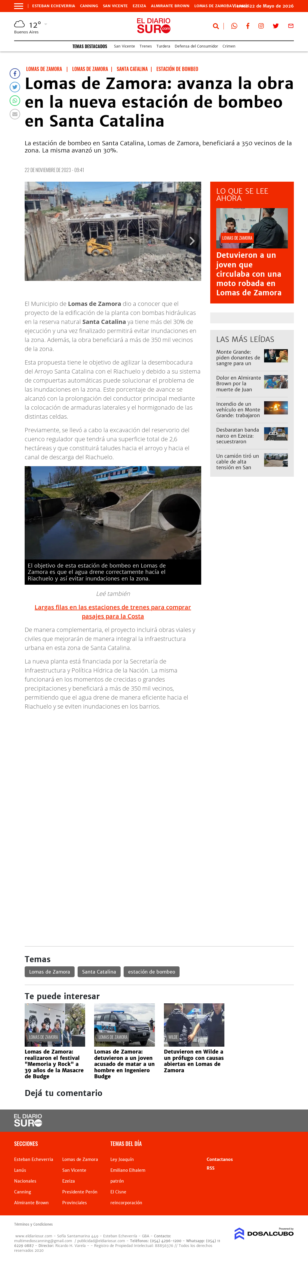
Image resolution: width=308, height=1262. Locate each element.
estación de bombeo (151, 972)
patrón (117, 1181)
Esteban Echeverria (53, 6)
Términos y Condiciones (33, 1224)
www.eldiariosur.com (33, 1236)
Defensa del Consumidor (196, 46)
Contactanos (220, 1159)
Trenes (146, 46)
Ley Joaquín (122, 1159)
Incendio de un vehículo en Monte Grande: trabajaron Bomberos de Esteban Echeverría (238, 415)
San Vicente (115, 6)
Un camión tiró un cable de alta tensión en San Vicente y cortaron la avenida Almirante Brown (237, 470)
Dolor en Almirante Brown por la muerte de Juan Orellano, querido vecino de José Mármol (238, 392)
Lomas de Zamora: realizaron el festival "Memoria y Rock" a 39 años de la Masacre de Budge (54, 1064)
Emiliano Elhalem (127, 1170)
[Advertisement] (159, 758)
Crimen (229, 46)
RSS (210, 1168)
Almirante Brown (170, 6)
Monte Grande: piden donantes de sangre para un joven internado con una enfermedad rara (238, 366)
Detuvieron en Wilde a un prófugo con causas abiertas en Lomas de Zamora (194, 1060)
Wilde (173, 1037)
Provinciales (74, 1202)
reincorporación (126, 1202)
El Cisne (118, 1192)
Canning (89, 6)
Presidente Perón (79, 1192)
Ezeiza (139, 6)
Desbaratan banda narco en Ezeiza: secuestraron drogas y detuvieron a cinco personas (238, 444)
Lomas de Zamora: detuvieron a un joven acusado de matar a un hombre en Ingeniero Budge (124, 1064)
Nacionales (25, 1181)
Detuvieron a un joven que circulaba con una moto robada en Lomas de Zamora (249, 274)
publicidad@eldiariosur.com (101, 1241)
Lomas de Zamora (213, 6)
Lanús (20, 1170)
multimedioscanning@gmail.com (43, 1241)
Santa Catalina (99, 972)
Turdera (163, 46)
